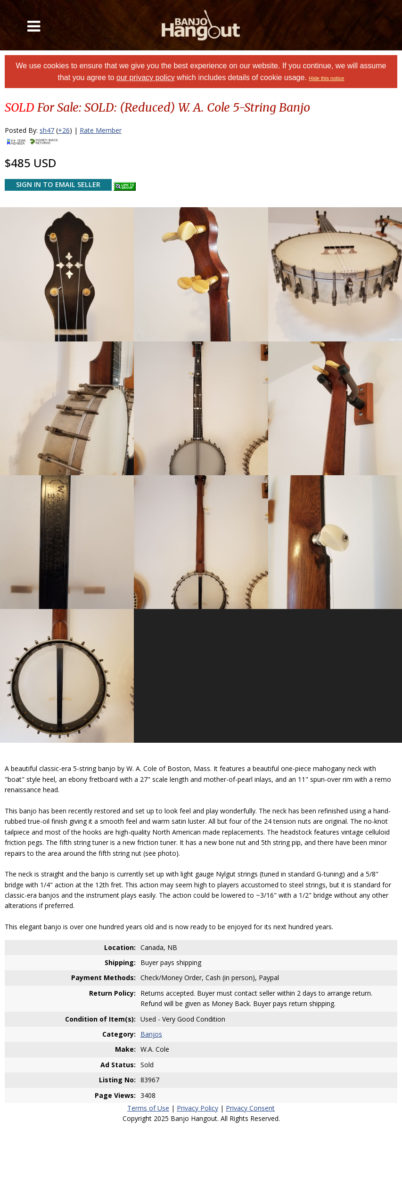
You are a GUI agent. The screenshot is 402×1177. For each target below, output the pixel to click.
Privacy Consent (250, 1108)
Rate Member (101, 130)
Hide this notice (326, 78)
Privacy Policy (197, 1108)
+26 (64, 130)
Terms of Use (148, 1108)
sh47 (47, 130)
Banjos (151, 1034)
